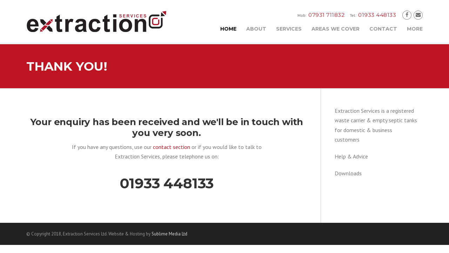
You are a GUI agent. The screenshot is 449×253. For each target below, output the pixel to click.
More (415, 29)
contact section (171, 146)
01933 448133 (167, 183)
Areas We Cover (335, 29)
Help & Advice (351, 156)
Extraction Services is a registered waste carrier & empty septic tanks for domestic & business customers (376, 125)
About (256, 29)
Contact (383, 29)
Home (228, 29)
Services (289, 29)
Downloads (348, 173)
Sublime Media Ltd (169, 234)
